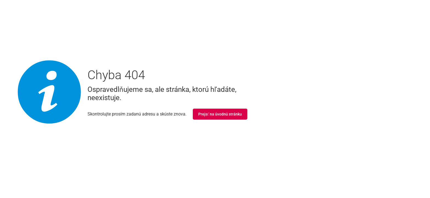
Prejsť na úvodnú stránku (220, 114)
